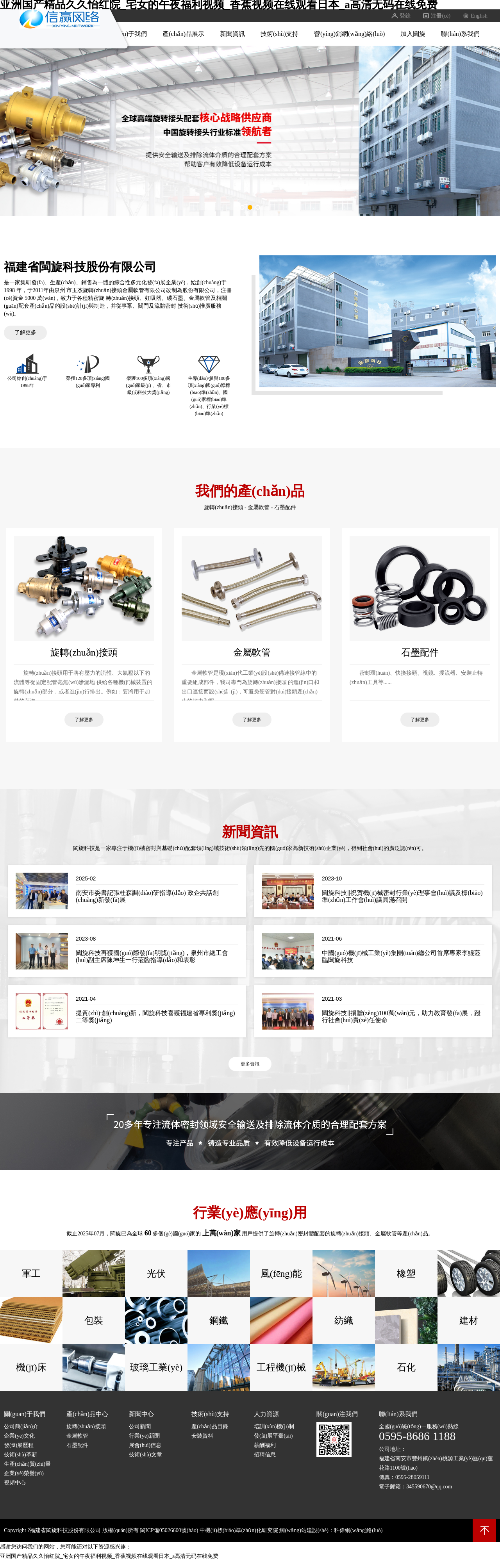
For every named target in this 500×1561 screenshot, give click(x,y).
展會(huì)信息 (145, 1445)
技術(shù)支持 (279, 33)
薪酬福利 (265, 1445)
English (475, 16)
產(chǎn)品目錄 (209, 1426)
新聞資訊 (232, 33)
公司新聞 (140, 1426)
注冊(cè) (436, 16)
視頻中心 (15, 1483)
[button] (242, 207)
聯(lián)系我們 (460, 33)
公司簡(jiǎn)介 (21, 1426)
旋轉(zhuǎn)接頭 (223, 507)
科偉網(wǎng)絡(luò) (358, 1530)
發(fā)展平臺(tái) (273, 1436)
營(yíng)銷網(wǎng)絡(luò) (349, 33)
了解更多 (25, 332)
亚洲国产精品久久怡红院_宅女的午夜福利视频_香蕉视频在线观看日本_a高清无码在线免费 (109, 1556)
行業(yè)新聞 (144, 1436)
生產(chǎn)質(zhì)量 (27, 1464)
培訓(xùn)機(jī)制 (274, 1426)
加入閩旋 (412, 33)
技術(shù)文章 (145, 1455)
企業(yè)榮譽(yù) (24, 1473)
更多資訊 (250, 1064)
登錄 (401, 16)
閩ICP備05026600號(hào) (169, 1530)
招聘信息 (265, 1455)
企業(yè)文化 (19, 1436)
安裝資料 (202, 1436)
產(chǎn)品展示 (183, 33)
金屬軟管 (259, 507)
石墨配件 (285, 507)
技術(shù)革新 (20, 1455)
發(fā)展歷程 (19, 1445)
